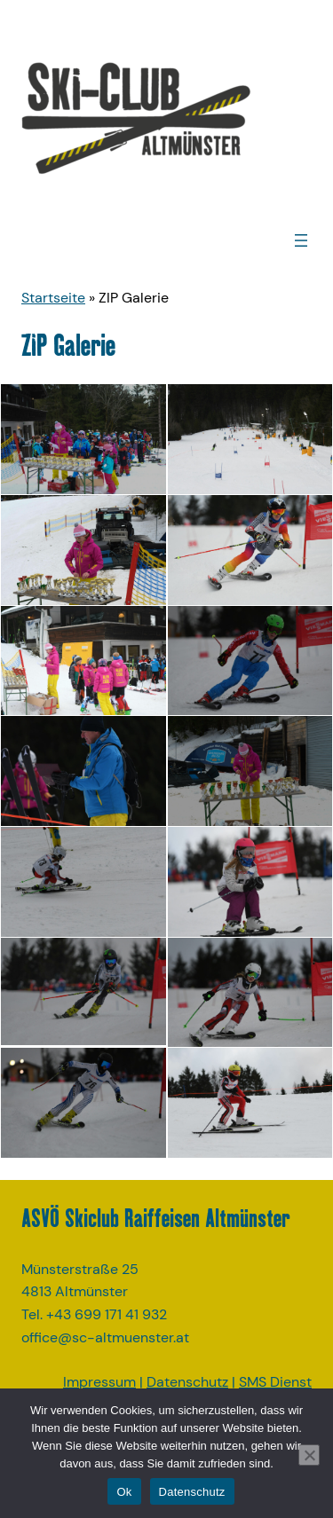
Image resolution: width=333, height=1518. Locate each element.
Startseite (53, 297)
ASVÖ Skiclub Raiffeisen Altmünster (155, 1218)
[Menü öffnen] (301, 240)
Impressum (99, 1381)
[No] (309, 1455)
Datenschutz (187, 1381)
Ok (123, 1491)
